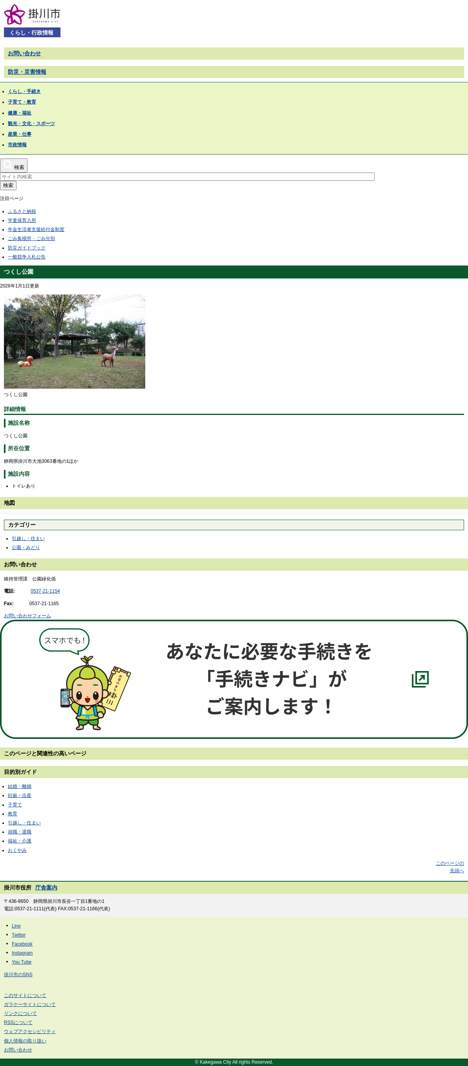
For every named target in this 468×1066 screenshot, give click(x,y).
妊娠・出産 (19, 795)
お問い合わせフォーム (27, 615)
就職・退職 (19, 832)
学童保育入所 (22, 220)
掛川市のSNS (18, 974)
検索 (8, 185)
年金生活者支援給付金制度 (36, 229)
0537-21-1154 (45, 591)
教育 (12, 814)
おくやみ (17, 850)
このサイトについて (25, 995)
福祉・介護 (19, 841)
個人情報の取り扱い (25, 1041)
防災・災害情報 (27, 72)
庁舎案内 (46, 887)
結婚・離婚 (19, 786)
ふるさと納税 (22, 211)
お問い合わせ (24, 53)
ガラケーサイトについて (30, 1004)
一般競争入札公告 (27, 257)
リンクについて (20, 1013)
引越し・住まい (28, 538)
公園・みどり (26, 547)
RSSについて (18, 1022)
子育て (15, 805)
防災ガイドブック (27, 248)
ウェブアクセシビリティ (30, 1031)
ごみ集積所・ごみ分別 (31, 238)
